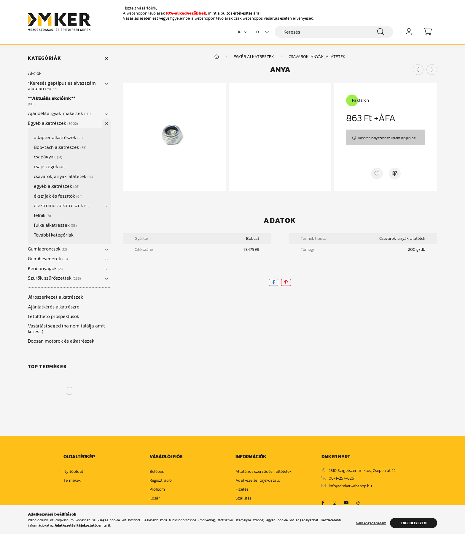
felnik (42, 215)
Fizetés (241, 489)
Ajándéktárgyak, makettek (59, 113)
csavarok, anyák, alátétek (64, 176)
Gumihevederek (48, 258)
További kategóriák (54, 234)
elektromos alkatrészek (62, 205)
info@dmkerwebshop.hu (350, 486)
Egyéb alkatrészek (53, 123)
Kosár (154, 498)
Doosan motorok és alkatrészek (61, 340)
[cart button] (428, 32)
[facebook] (273, 282)
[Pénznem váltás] (261, 32)
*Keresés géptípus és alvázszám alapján (62, 85)
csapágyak (48, 156)
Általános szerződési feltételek (263, 471)
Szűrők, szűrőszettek (54, 277)
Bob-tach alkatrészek (60, 147)
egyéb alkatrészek (56, 186)
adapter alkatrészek (58, 137)
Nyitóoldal (73, 471)
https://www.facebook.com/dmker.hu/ (323, 503)
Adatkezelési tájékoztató (257, 480)
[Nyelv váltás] (240, 32)
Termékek (72, 480)
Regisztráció (160, 480)
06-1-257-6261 (342, 478)
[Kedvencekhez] (377, 173)
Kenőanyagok (46, 268)
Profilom (157, 489)
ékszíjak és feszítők (58, 195)
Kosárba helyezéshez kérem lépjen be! (387, 138)
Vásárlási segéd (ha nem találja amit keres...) (66, 328)
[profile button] (409, 32)
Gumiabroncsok (47, 248)
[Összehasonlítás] (395, 173)
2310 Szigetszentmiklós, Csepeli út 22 (362, 470)
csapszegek (50, 166)
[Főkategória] (216, 56)
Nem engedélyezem (371, 523)
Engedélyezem (413, 523)
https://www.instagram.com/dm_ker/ (334, 503)
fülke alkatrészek (55, 225)
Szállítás (243, 498)
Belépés (156, 471)
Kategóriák (44, 58)
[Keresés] (334, 32)
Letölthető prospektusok (53, 316)
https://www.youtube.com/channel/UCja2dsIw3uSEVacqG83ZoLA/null (346, 503)
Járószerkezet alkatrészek (55, 296)
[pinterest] (286, 282)
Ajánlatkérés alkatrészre (53, 306)
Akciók (35, 73)
